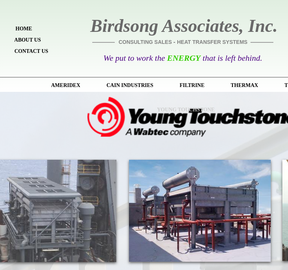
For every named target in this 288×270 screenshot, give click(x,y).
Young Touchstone (186, 109)
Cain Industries (129, 85)
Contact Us (31, 51)
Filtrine (192, 85)
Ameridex (65, 85)
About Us (27, 40)
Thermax (244, 85)
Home (23, 29)
